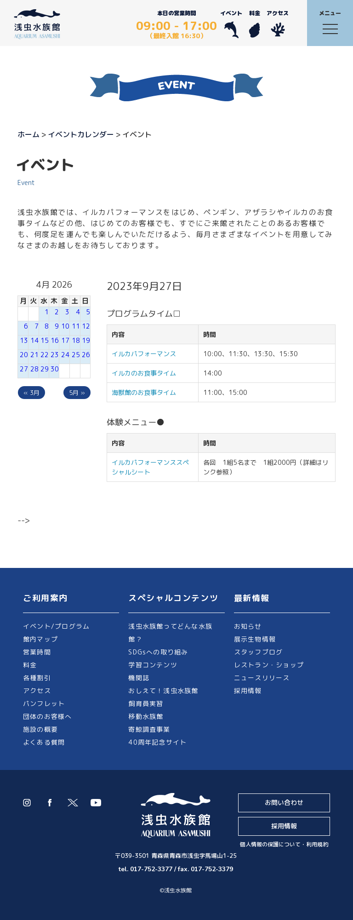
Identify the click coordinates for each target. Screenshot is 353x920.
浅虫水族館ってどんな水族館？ (170, 632)
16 (55, 340)
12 (86, 326)
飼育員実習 (145, 703)
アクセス (278, 23)
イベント (231, 23)
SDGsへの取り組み (158, 652)
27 (24, 369)
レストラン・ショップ (269, 664)
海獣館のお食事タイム (144, 392)
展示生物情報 (255, 639)
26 (86, 354)
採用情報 (248, 690)
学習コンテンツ (152, 664)
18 (76, 340)
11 (76, 326)
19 (86, 340)
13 (24, 340)
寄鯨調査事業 (149, 729)
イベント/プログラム (56, 626)
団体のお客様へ (47, 716)
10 (65, 326)
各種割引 (37, 677)
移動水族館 (145, 716)
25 (76, 354)
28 (34, 369)
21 (34, 354)
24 (65, 354)
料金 (254, 23)
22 (44, 354)
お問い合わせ (284, 802)
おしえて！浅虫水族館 (163, 690)
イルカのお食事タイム (144, 373)
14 (34, 340)
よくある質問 (44, 742)
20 (24, 354)
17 (65, 340)
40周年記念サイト (157, 742)
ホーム (28, 134)
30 (55, 369)
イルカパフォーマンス (147, 353)
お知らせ (248, 626)
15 (44, 340)
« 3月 (31, 392)
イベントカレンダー (81, 134)
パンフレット (44, 703)
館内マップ (40, 639)
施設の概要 (40, 729)
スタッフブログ (258, 652)
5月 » (77, 392)
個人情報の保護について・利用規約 (284, 844)
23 (55, 354)
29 (44, 369)
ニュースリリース (262, 677)
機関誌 (138, 677)
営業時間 (37, 652)
